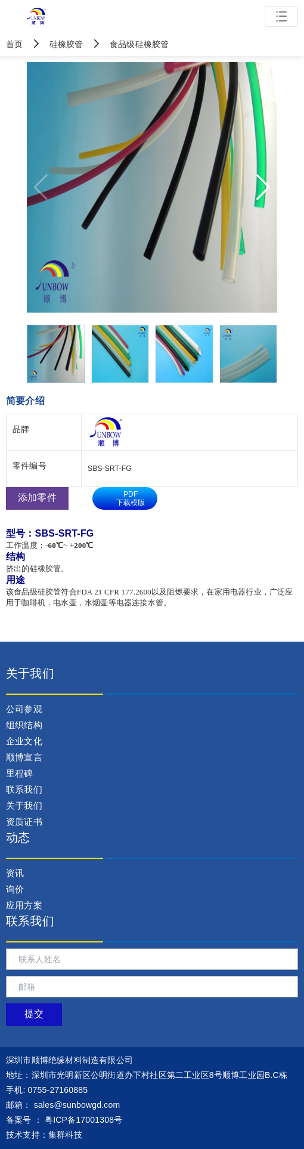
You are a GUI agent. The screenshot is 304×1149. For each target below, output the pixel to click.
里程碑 (19, 773)
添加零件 (37, 497)
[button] (263, 187)
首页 (16, 44)
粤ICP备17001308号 (83, 1120)
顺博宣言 (24, 757)
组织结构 (24, 725)
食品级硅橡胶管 (127, 44)
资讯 (15, 873)
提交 (34, 1014)
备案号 (19, 1120)
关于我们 (24, 805)
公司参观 (24, 709)
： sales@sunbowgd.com (63, 1105)
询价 (15, 889)
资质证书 (24, 822)
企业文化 (24, 741)
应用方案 (24, 905)
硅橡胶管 (56, 44)
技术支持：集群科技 (44, 1134)
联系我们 (24, 789)
